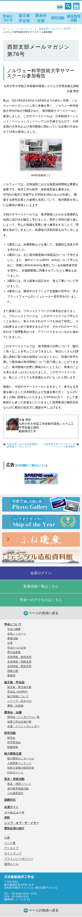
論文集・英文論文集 (19, 687)
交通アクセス (48, 887)
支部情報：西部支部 (19, 666)
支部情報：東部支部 (19, 657)
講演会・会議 (13, 712)
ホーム (5, 28)
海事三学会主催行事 (19, 721)
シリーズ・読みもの (19, 700)
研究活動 (10, 733)
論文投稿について (18, 696)
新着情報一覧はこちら (41, 586)
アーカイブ (11, 848)
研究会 (11, 737)
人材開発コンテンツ (19, 763)
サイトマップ (13, 853)
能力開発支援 (13, 753)
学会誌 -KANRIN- (17, 691)
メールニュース (24, 28)
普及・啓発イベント (19, 783)
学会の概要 (14, 629)
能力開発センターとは (20, 758)
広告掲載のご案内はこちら (31, 465)
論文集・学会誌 (14, 682)
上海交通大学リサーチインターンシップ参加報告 (59, 445)
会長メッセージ (16, 633)
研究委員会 (14, 742)
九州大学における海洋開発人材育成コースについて (23, 445)
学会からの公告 (16, 647)
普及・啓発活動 (14, 779)
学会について (13, 624)
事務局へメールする (17, 899)
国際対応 (10, 799)
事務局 (11, 675)
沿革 (10, 642)
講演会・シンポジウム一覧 (23, 717)
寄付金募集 (14, 652)
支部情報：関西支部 (19, 661)
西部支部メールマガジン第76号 (55, 28)
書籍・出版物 (15, 705)
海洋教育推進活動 (18, 788)
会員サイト (11, 807)
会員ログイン (41, 573)
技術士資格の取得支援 (20, 767)
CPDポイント (15, 772)
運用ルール (11, 864)
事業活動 (12, 638)
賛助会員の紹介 (14, 828)
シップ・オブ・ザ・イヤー (21, 823)
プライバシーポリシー (18, 858)
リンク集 (10, 843)
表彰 (7, 817)
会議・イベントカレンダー (23, 726)
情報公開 (12, 671)
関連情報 (12, 747)
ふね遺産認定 (15, 793)
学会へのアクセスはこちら (41, 600)
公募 (7, 837)
